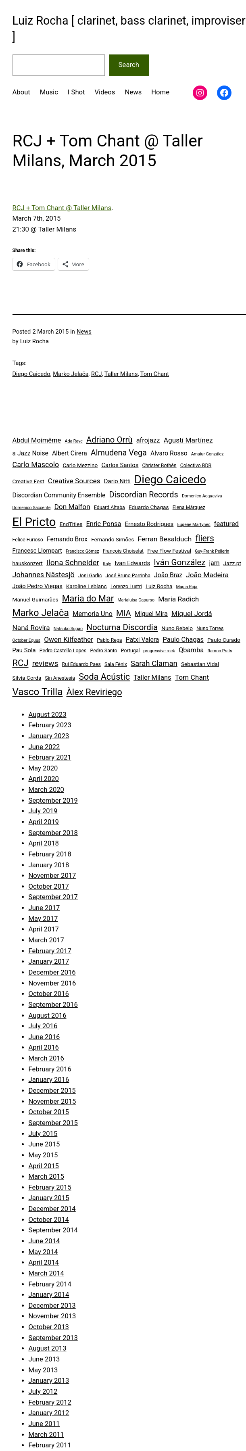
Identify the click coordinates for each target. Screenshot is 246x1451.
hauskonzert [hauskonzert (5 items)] (28, 563)
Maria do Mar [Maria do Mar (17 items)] (88, 598)
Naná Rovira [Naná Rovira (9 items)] (31, 628)
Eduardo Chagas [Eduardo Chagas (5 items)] (149, 507)
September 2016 (53, 1004)
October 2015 (49, 1112)
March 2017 (46, 940)
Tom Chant (154, 374)
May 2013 (43, 1370)
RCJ (96, 374)
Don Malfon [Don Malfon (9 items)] (72, 507)
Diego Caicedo (31, 374)
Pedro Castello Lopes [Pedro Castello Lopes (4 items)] (63, 650)
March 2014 (46, 1273)
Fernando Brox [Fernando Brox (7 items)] (67, 539)
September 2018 (53, 833)
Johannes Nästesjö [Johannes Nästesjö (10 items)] (44, 574)
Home (160, 92)
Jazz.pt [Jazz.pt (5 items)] (232, 563)
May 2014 (43, 1252)
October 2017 (49, 886)
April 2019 (44, 822)
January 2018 (49, 865)
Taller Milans (121, 374)
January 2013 (49, 1380)
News (84, 331)
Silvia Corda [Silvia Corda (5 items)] (27, 677)
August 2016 (48, 1015)
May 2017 (43, 919)
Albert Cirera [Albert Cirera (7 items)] (69, 453)
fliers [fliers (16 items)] (204, 538)
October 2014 (49, 1219)
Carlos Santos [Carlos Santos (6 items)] (119, 465)
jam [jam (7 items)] (214, 563)
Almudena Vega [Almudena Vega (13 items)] (119, 452)
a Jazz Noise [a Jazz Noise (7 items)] (30, 453)
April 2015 (44, 1166)
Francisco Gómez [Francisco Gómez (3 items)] (82, 551)
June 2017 (44, 908)
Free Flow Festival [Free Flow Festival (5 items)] (169, 550)
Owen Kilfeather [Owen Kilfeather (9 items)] (68, 639)
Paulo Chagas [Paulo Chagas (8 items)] (183, 639)
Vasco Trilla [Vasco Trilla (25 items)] (38, 691)
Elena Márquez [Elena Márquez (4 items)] (189, 507)
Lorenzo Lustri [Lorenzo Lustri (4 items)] (126, 586)
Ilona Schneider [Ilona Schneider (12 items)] (72, 562)
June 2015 (44, 1144)
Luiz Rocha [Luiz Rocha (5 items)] (159, 586)
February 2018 (50, 854)
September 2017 (53, 897)
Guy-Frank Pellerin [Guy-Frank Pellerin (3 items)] (212, 551)
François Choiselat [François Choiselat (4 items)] (123, 551)
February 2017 (50, 951)
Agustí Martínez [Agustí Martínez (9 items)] (188, 440)
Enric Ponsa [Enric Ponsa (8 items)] (103, 524)
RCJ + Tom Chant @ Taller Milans (62, 208)
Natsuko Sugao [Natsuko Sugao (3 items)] (68, 628)
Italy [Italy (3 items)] (107, 563)
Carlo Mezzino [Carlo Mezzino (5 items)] (80, 465)
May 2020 (43, 768)
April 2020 (44, 779)
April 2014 (44, 1262)
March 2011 (46, 1434)
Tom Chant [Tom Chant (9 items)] (192, 677)
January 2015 (49, 1198)
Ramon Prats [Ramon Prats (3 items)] (219, 650)
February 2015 (50, 1187)
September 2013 (53, 1338)
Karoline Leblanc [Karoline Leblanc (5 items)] (86, 586)
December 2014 (52, 1209)
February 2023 (50, 725)
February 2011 (50, 1445)
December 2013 (52, 1305)
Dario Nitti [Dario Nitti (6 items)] (117, 481)
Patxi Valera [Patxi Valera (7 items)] (142, 639)
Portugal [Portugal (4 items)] (130, 650)
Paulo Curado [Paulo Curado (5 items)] (223, 640)
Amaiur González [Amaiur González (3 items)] (207, 454)
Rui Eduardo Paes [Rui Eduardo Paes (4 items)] (81, 664)
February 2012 (50, 1402)
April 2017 (44, 929)
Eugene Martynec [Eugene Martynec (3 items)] (193, 524)
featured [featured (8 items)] (226, 524)
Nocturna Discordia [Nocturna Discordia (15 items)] (122, 627)
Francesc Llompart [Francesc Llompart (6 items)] (37, 550)
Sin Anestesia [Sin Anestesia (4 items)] (60, 678)
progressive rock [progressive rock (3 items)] (159, 650)
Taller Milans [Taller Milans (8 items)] (152, 677)
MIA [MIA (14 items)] (123, 613)
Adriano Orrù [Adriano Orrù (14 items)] (109, 440)
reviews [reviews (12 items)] (45, 663)
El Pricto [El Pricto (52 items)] (34, 522)
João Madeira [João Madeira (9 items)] (207, 575)
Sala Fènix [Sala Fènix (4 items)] (115, 664)
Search (129, 65)
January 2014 (49, 1295)
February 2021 (50, 757)
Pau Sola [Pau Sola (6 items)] (24, 650)
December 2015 (52, 1090)
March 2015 (46, 1176)
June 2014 (44, 1241)
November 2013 (52, 1316)
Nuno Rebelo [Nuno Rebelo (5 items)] (177, 628)
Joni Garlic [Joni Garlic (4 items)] (90, 575)
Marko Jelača (70, 374)
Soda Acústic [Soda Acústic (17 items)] (104, 677)
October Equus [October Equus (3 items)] (27, 640)
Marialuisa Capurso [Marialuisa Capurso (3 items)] (135, 600)
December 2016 (52, 972)
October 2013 (49, 1327)
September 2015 (53, 1123)
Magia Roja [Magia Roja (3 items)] (186, 586)
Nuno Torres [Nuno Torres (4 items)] (209, 628)
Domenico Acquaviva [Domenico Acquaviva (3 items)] (202, 496)
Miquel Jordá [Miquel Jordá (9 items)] (191, 614)
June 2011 (44, 1424)
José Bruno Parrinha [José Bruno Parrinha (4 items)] (128, 575)
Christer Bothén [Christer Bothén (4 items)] (159, 465)
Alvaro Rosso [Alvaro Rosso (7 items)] (169, 453)
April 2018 (44, 843)
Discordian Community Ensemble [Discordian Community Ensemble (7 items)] (59, 495)
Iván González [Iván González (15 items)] (179, 562)
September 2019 (53, 800)
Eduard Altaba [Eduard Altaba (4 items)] (109, 507)
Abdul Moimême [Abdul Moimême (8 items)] (37, 440)
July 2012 (43, 1391)
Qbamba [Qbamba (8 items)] (191, 650)
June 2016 (44, 1037)
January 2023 (49, 736)
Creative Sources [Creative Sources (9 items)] (74, 481)
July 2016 (43, 1026)
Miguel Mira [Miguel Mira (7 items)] (151, 614)
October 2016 (49, 994)
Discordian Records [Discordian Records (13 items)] (143, 494)
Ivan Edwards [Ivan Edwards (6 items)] (132, 563)
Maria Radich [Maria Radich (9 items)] (178, 599)
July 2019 (43, 811)
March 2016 (46, 1058)
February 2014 (50, 1284)
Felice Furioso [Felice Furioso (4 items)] (28, 540)
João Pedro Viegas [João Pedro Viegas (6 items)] (38, 586)
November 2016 (52, 983)
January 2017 (49, 961)
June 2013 (44, 1359)
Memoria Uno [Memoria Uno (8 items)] (93, 614)
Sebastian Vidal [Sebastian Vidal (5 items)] (200, 664)
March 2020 (46, 789)
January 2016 (49, 1080)
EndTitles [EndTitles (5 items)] (71, 524)
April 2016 (44, 1047)
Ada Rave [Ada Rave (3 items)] (73, 441)
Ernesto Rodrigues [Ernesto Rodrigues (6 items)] (149, 524)
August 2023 (48, 714)
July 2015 (43, 1134)
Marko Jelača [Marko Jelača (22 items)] (41, 612)
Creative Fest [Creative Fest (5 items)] (28, 481)
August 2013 (48, 1348)
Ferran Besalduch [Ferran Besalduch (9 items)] (165, 539)
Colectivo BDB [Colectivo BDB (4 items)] (196, 465)
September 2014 (53, 1230)
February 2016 (50, 1069)
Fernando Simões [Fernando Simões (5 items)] (112, 539)
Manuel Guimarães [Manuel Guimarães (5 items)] (35, 599)
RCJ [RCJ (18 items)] (21, 663)
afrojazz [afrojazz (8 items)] (148, 440)
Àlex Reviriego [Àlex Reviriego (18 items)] (94, 692)
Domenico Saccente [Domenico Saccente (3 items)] (32, 507)
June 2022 (44, 747)
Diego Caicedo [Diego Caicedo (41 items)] (170, 479)
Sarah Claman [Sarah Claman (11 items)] (154, 663)
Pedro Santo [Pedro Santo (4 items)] (103, 650)
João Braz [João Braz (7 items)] (168, 575)
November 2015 (52, 1101)
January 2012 (49, 1413)
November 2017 (52, 875)
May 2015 (43, 1155)
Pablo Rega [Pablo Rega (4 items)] (109, 640)
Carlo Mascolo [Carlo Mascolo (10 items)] (36, 464)
